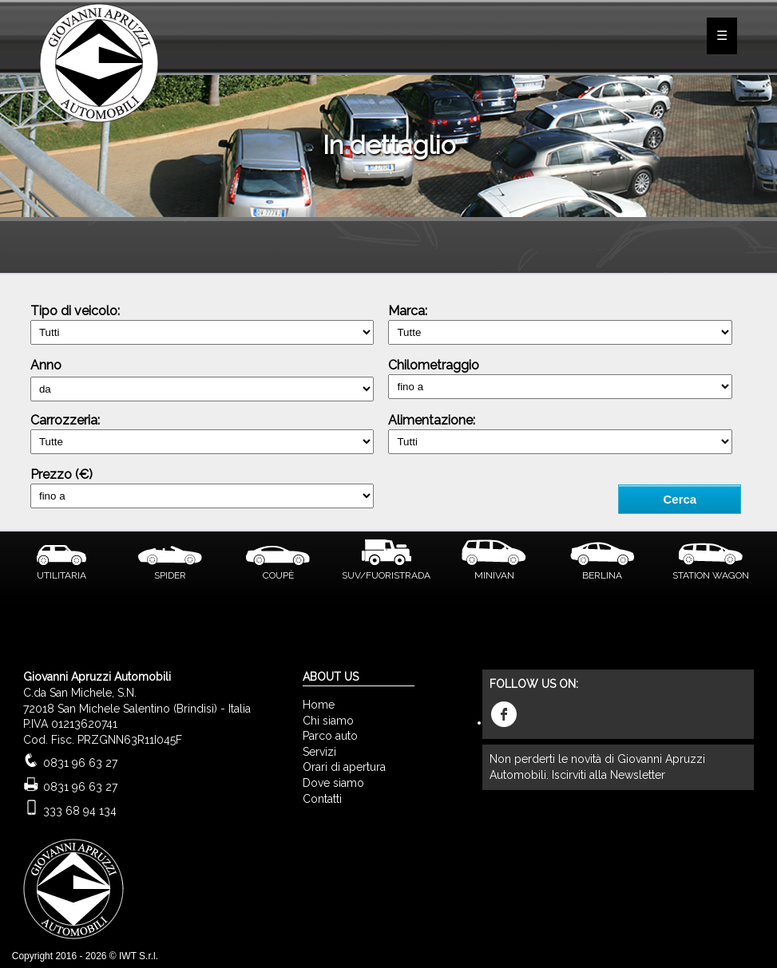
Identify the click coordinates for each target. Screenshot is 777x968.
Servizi (319, 751)
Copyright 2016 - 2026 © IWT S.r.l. (85, 956)
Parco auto (330, 735)
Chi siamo (328, 720)
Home (319, 704)
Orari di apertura (344, 767)
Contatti (322, 798)
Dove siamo (333, 782)
